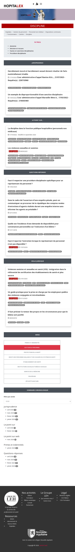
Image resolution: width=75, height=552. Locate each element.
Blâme (40, 234)
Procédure (32, 376)
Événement (29, 505)
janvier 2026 (12, 419)
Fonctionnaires (12, 34)
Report (26, 251)
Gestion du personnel (20, 32)
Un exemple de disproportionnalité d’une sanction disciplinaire (35, 94)
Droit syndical (51, 191)
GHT (34, 283)
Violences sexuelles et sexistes (18, 163)
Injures (24, 160)
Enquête (45, 217)
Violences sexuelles (34, 160)
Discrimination (44, 158)
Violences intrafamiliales (16, 305)
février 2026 (12, 416)
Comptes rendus (54, 217)
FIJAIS (66, 283)
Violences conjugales (53, 302)
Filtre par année (9, 397)
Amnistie (13, 46)
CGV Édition (65, 498)
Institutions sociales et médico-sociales (32, 367)
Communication (23, 217)
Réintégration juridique (15, 110)
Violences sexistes (48, 160)
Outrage (57, 158)
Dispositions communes (53, 32)
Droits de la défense (39, 191)
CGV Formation (65, 500)
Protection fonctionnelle (55, 155)
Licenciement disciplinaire (57, 108)
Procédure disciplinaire (18, 53)
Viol (52, 158)
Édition (30, 495)
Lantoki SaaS (43, 545)
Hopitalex (8, 32)
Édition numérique (29, 500)
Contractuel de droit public (16, 108)
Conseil (29, 503)
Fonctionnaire (62, 141)
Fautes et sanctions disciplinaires (22, 51)
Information (12, 217)
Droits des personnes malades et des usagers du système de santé (32, 357)
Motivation (11, 322)
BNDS (12, 519)
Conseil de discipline (39, 139)
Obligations (12, 158)
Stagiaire (28, 141)
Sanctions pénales (14, 160)
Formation (29, 498)
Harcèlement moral (14, 88)
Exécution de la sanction (51, 234)
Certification (27, 283)
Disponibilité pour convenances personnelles (22, 234)
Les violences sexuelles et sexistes (23, 148)
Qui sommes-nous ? (47, 498)
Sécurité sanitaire (32, 381)
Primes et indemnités (32, 343)
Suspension (12, 139)
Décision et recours (17, 48)
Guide (43, 302)
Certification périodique (16, 285)
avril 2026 (11, 410)
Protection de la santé (32, 352)
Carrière (21, 34)
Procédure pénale (52, 139)
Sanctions (35, 158)
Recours (35, 141)
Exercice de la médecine (32, 371)
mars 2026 (12, 413)
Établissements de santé (31, 302)
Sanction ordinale (40, 155)
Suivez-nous (47, 501)
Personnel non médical (36, 32)
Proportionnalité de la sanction (37, 108)
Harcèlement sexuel (44, 88)
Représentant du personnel (17, 193)
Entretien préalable (55, 251)
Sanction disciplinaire (29, 88)
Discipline (29, 34)
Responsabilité (13, 155)
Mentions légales (64, 495)
